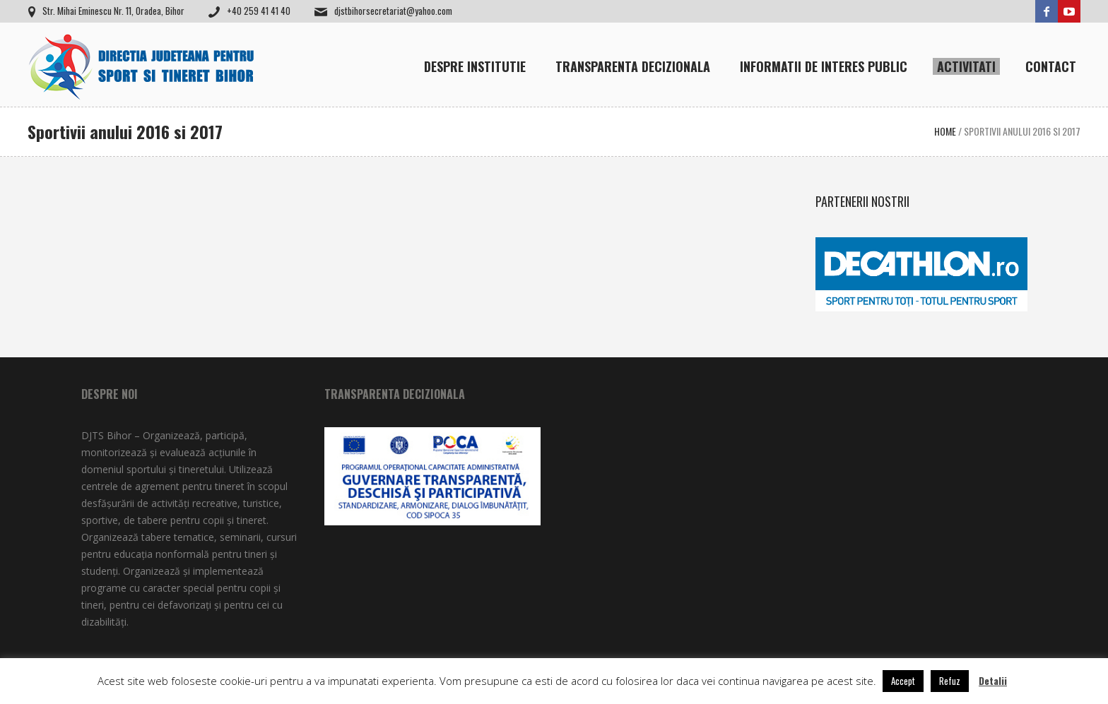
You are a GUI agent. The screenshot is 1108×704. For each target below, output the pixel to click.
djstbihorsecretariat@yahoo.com (393, 11)
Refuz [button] (949, 681)
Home (945, 131)
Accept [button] (903, 681)
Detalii (993, 680)
